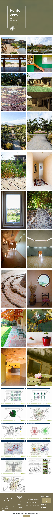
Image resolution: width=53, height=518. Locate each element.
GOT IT (26, 516)
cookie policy (38, 513)
